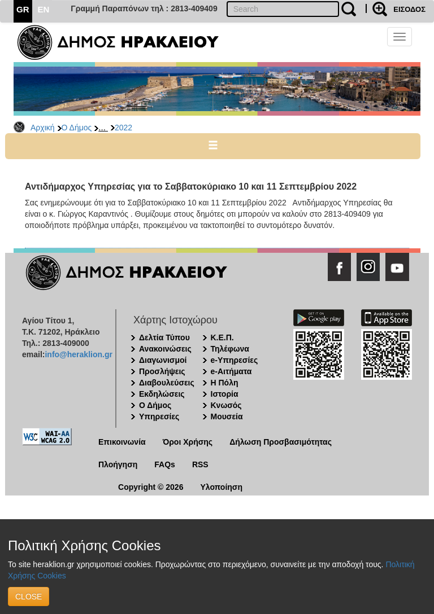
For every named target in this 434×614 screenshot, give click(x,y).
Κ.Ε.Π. (222, 337)
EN (44, 9)
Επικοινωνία (122, 441)
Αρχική (43, 127)
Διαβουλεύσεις (166, 382)
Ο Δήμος (77, 127)
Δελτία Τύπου (164, 337)
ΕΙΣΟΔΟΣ (409, 9)
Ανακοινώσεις (165, 348)
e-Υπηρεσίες (234, 360)
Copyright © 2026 (150, 487)
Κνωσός (226, 405)
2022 (123, 127)
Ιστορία (224, 393)
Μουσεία (227, 416)
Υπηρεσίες (159, 416)
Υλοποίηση (221, 487)
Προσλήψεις (162, 371)
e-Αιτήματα (231, 371)
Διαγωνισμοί (162, 360)
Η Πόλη (224, 382)
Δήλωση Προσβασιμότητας (280, 441)
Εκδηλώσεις (162, 393)
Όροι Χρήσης (188, 441)
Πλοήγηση (117, 464)
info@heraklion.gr (78, 354)
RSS (200, 464)
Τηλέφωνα (230, 348)
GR (22, 9)
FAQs (164, 464)
